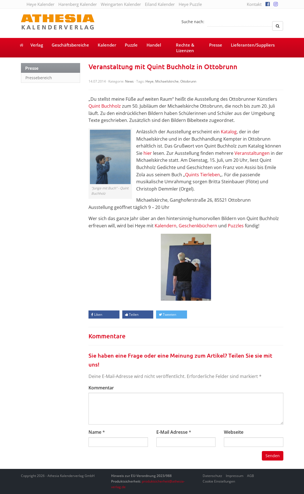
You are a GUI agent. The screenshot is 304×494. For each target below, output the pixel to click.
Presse (215, 45)
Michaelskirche (167, 81)
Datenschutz (212, 475)
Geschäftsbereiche (70, 45)
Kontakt (254, 4)
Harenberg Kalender (77, 4)
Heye (149, 81)
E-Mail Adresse (172, 432)
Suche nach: (192, 21)
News (129, 81)
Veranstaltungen (252, 153)
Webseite (233, 432)
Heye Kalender (40, 4)
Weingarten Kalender (121, 4)
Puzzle (131, 45)
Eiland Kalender (160, 4)
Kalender (107, 45)
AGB (250, 475)
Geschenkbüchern (198, 226)
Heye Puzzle (190, 4)
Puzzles (236, 226)
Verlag (36, 45)
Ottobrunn (188, 81)
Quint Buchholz (104, 106)
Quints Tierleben (202, 175)
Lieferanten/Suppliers (253, 45)
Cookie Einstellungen (219, 481)
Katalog (229, 132)
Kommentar (101, 388)
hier (147, 153)
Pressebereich (38, 77)
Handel (154, 45)
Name (94, 432)
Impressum (234, 475)
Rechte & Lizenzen (185, 47)
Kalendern (165, 226)
